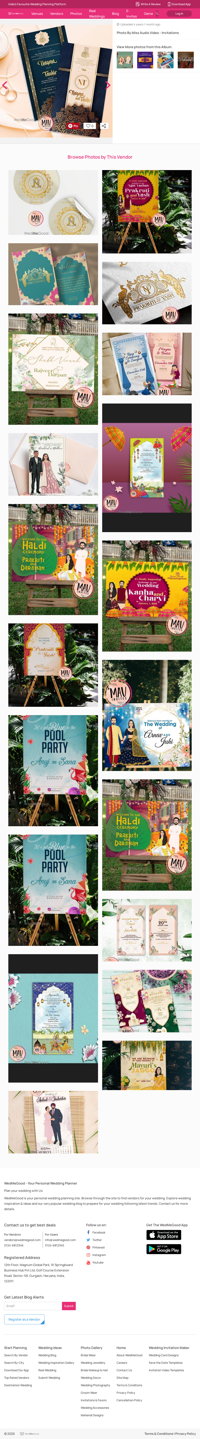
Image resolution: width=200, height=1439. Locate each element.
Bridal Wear (88, 1355)
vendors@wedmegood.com (22, 1240)
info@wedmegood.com (60, 1240)
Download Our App (16, 1370)
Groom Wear (89, 1393)
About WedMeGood (129, 1355)
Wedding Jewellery (93, 1363)
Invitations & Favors (94, 1400)
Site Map (122, 1378)
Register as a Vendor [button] (24, 1319)
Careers (122, 1363)
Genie (148, 13)
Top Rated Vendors (16, 1378)
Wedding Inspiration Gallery (56, 1363)
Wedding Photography (95, 1385)
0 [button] (89, 126)
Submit (69, 1306)
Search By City (14, 1363)
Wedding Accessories (95, 1408)
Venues (37, 13)
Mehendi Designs (92, 1415)
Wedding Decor (91, 1378)
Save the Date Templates (166, 1363)
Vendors (56, 13)
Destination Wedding (18, 1385)
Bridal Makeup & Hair (94, 1370)
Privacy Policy (126, 1393)
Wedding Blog (47, 1355)
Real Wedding (47, 1370)
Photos (76, 13)
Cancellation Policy (129, 1400)
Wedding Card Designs (164, 1355)
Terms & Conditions (129, 1385)
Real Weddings (97, 14)
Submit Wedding (49, 1378)
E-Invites (131, 14)
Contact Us (124, 1370)
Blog (115, 13)
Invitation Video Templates (166, 1370)
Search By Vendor (16, 1355)
